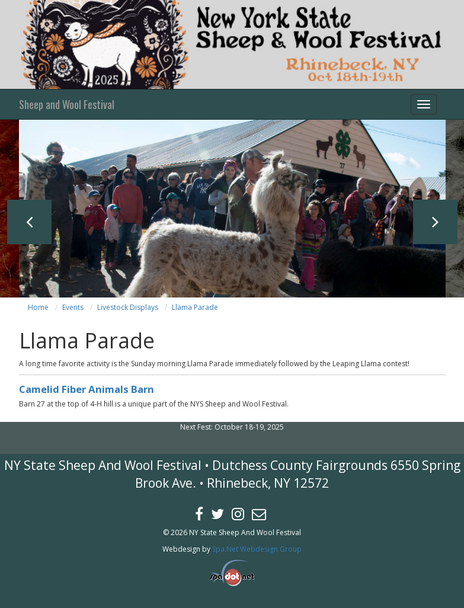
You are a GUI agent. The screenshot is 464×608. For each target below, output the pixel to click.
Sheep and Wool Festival (66, 104)
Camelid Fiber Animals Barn (86, 389)
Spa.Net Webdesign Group (257, 549)
